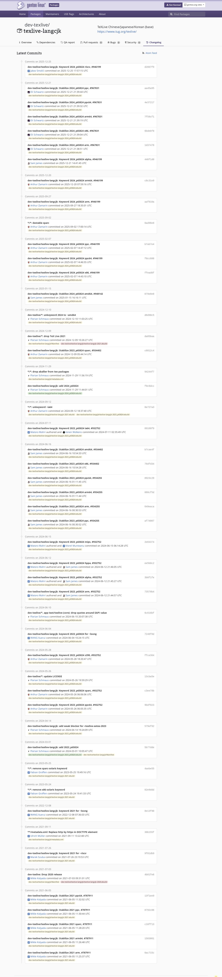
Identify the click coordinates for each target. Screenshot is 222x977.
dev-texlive (36, 25)
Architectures (86, 14)
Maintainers (52, 14)
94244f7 (149, 366)
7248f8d (149, 623)
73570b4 (149, 581)
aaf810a (149, 199)
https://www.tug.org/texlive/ (117, 31)
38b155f (149, 818)
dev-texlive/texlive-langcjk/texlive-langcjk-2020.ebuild (84, 867)
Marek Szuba (37, 842)
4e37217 (149, 101)
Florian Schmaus (39, 313)
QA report (67, 42)
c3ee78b (149, 679)
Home (22, 14)
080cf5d (149, 484)
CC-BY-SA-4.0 (88, 971)
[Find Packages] (189, 14)
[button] (173, 4)
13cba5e (149, 665)
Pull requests (91, 42)
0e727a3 (149, 400)
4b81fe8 (149, 859)
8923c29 (149, 470)
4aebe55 (149, 755)
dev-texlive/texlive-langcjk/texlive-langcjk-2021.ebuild (84, 338)
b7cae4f (149, 442)
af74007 (149, 512)
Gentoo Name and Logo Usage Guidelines (123, 971)
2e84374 (149, 532)
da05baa (149, 331)
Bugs (114, 42)
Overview (25, 42)
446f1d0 (149, 157)
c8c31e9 (149, 178)
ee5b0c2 (149, 553)
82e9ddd (149, 776)
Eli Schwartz (37, 91)
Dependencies (46, 42)
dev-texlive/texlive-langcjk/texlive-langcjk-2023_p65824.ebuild (55, 227)
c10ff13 (149, 908)
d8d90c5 (149, 310)
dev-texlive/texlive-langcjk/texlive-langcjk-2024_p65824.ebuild (55, 74)
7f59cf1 (149, 115)
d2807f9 (149, 66)
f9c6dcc (149, 379)
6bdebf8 (149, 129)
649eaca (149, 498)
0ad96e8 (149, 219)
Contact (201, 964)
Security (133, 42)
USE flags (69, 14)
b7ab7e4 (149, 240)
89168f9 (149, 421)
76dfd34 (149, 456)
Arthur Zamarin (39, 181)
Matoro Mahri (38, 425)
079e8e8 (149, 289)
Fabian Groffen (38, 759)
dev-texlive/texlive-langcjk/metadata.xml (46, 373)
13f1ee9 (149, 880)
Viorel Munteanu (75, 536)
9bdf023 (149, 692)
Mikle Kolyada (38, 863)
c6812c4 (149, 345)
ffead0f (149, 268)
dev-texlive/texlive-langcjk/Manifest (44, 338)
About (102, 14)
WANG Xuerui (37, 626)
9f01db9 (149, 839)
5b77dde (149, 734)
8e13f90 (149, 797)
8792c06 (149, 894)
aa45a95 (149, 87)
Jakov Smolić (37, 70)
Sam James (36, 160)
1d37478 (149, 143)
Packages (36, 14)
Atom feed (149, 52)
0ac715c (149, 936)
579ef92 (149, 713)
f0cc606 (149, 254)
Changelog (153, 42)
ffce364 (149, 644)
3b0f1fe (149, 567)
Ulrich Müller (37, 821)
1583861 (149, 922)
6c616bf (149, 602)
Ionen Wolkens (74, 425)
